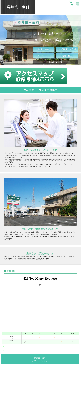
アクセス (41, 395)
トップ (41, 384)
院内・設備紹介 (41, 391)
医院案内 (41, 388)
